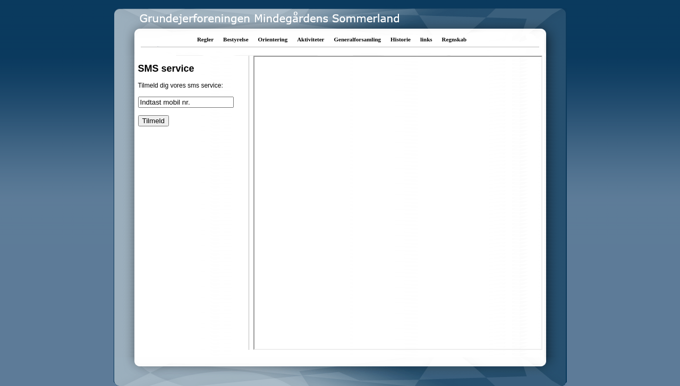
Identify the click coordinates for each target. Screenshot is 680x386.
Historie (400, 39)
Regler (205, 39)
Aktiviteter (310, 39)
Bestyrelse (235, 39)
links (426, 39)
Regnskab (454, 39)
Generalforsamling (357, 39)
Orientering (273, 39)
